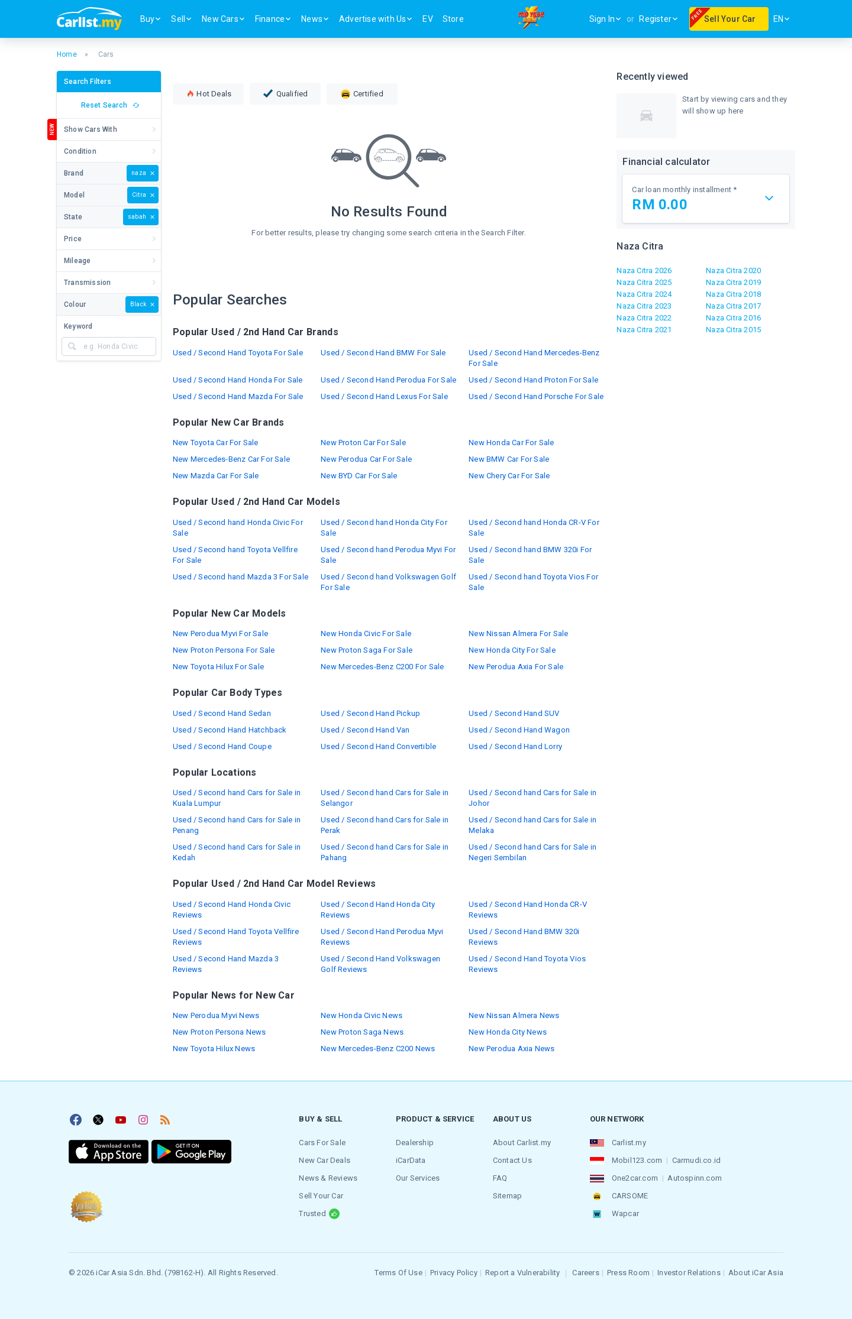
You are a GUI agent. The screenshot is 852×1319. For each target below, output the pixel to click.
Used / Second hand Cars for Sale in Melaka (532, 825)
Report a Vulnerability (522, 1272)
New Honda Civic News (361, 1015)
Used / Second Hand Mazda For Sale (238, 396)
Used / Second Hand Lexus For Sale (384, 396)
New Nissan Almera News (514, 1015)
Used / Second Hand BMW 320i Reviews (524, 937)
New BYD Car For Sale (359, 475)
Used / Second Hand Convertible (378, 746)
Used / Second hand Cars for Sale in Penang (237, 825)
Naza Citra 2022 (644, 317)
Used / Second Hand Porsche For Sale (536, 396)
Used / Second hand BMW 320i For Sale (530, 555)
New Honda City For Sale (512, 650)
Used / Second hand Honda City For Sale (384, 527)
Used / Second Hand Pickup (370, 713)
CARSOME (630, 1195)
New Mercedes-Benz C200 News (378, 1048)
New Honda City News (508, 1032)
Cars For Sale (322, 1142)
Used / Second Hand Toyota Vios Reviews (527, 964)
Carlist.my (629, 1142)
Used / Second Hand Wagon (519, 729)
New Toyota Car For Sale (216, 442)
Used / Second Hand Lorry (515, 746)
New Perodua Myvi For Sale (220, 633)
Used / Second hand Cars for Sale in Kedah (237, 852)
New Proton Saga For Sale (366, 650)
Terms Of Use (398, 1272)
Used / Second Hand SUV (514, 713)
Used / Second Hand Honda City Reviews (378, 909)
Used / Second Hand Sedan (222, 713)
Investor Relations (689, 1272)
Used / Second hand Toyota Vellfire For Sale (235, 555)
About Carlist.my (522, 1142)
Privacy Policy (453, 1272)
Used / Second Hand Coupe (222, 746)
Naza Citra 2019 (733, 282)
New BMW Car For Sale (509, 459)
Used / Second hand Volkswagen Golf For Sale (388, 582)
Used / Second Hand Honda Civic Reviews (232, 909)
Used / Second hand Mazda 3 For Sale (240, 576)
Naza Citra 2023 (644, 306)
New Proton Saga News (362, 1032)
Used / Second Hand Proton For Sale (533, 379)
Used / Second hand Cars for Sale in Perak (384, 825)
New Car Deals (324, 1160)
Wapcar (625, 1213)
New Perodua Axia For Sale (516, 666)
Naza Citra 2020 (733, 270)
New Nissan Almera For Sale (518, 633)
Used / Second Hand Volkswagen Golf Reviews (380, 964)
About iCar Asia (755, 1272)
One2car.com (635, 1178)
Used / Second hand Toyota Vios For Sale (533, 582)
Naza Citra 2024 (644, 294)
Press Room (628, 1272)
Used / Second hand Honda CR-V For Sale (534, 527)
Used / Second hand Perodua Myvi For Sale (388, 555)
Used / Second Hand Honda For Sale (238, 379)
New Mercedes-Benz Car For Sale (231, 459)
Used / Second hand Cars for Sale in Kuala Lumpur (237, 798)
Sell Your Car (321, 1195)
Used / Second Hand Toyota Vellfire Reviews (236, 937)
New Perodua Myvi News (216, 1015)
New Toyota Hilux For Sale (218, 666)
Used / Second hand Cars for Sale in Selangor (384, 798)
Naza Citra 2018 (733, 294)
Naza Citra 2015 (733, 329)
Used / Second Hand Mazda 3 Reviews (226, 964)
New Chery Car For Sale (509, 475)
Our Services (418, 1178)
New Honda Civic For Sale (366, 633)
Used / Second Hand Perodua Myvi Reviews (382, 937)
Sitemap (507, 1195)
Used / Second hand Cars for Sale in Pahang (384, 852)
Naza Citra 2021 (644, 329)
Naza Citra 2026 (644, 270)
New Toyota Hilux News (214, 1048)
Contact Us (512, 1160)
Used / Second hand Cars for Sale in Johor (532, 798)
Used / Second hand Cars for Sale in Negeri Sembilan (532, 852)
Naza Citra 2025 (644, 282)
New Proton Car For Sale (363, 442)
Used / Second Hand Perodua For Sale (388, 379)
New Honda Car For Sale (511, 442)
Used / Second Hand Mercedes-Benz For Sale (534, 358)
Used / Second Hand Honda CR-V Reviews (528, 909)
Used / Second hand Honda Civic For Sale (238, 527)
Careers (585, 1272)
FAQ (500, 1178)
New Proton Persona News (219, 1032)
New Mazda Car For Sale (216, 475)
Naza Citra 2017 (733, 306)
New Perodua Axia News (511, 1048)
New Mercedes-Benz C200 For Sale (382, 666)
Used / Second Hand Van (365, 729)
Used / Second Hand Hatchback (230, 729)
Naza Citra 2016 (733, 317)
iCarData (411, 1160)
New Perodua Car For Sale (366, 459)
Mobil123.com (637, 1160)
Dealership (415, 1142)
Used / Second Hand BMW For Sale (383, 352)
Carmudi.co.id (696, 1160)
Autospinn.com (694, 1178)
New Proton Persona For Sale (224, 650)
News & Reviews (328, 1178)
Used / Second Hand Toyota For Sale (238, 352)
